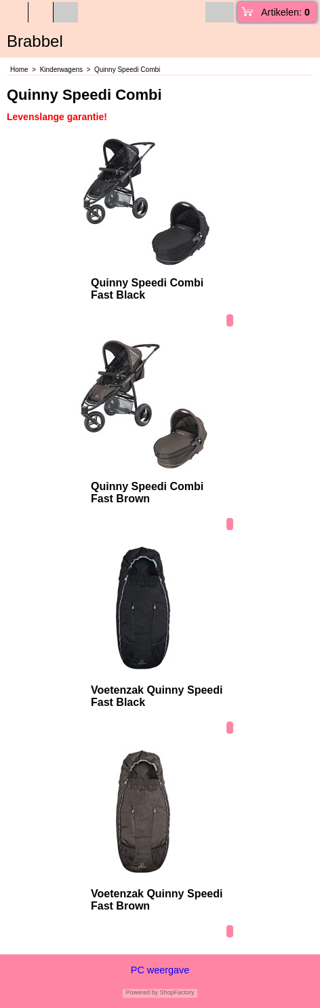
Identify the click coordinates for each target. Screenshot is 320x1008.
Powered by (141, 992)
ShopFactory (176, 992)
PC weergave (160, 970)
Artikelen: (285, 12)
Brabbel (35, 41)
